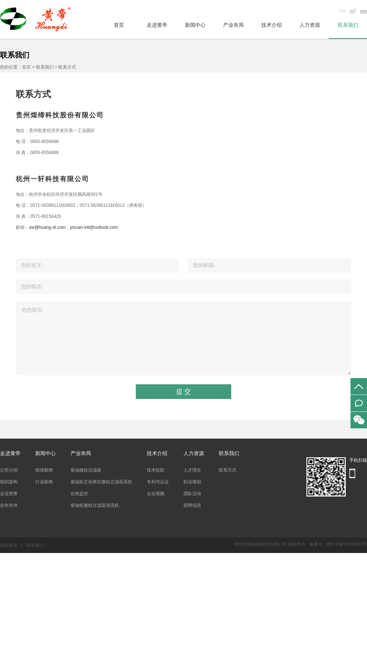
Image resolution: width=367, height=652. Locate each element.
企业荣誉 (9, 493)
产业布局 (233, 25)
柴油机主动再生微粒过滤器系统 (101, 481)
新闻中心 (195, 25)
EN (342, 11)
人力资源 (309, 25)
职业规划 (192, 481)
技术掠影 (155, 470)
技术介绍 (271, 25)
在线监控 (79, 493)
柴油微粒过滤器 (85, 470)
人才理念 (192, 470)
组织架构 (9, 481)
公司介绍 (9, 470)
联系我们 (348, 25)
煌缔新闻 (44, 470)
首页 (119, 25)
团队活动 (192, 493)
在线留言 (358, 403)
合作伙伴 (9, 505)
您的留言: (183, 338)
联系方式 (227, 470)
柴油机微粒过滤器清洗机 (94, 505)
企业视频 (155, 493)
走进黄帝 (157, 25)
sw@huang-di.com (47, 227)
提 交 (183, 391)
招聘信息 (192, 505)
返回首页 (9, 545)
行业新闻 (44, 481)
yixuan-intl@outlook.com (94, 227)
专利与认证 (158, 481)
